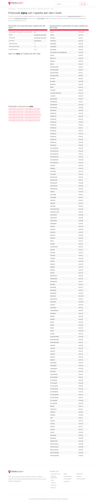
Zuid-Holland (11, 9)
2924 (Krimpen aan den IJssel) (16, 109)
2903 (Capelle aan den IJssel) (32, 111)
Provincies (54, 485)
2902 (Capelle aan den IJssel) (16, 117)
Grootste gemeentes (54, 476)
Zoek (83, 4)
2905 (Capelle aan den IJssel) (16, 111)
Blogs (65, 474)
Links (52, 480)
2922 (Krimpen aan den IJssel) (16, 114)
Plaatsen (53, 487)
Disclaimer (67, 481)
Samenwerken (68, 476)
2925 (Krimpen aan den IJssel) (32, 109)
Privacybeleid (67, 479)
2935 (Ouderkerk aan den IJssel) (33, 114)
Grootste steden (55, 474)
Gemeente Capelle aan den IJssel (26, 9)
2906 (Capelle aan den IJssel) (32, 120)
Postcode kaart (81, 479)
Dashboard (80, 474)
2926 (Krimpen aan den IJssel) (32, 117)
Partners (53, 482)
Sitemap (79, 476)
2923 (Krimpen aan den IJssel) (16, 120)
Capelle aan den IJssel (43, 9)
